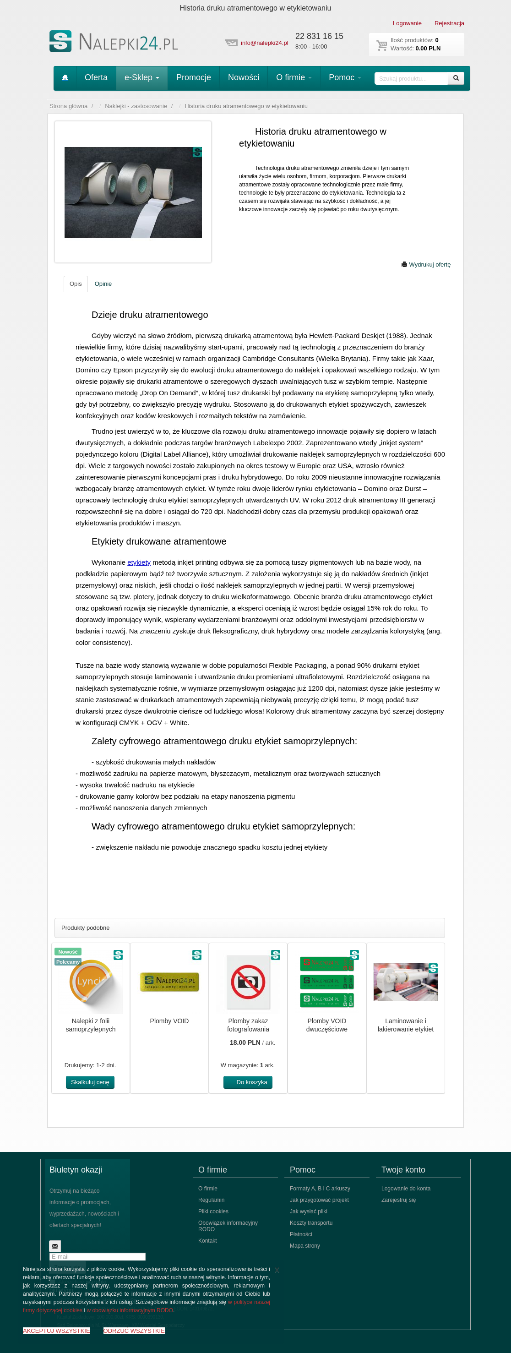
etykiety (139, 562)
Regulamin (211, 1200)
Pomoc (345, 77)
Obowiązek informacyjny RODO (228, 1226)
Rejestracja (449, 23)
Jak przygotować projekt (319, 1200)
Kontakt (207, 1241)
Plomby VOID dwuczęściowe (327, 1025)
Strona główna (68, 106)
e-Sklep (142, 77)
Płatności (301, 1234)
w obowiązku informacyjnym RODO (130, 1310)
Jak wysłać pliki (308, 1211)
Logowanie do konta (405, 1188)
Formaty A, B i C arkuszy (320, 1188)
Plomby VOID (169, 1021)
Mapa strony (305, 1246)
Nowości (243, 77)
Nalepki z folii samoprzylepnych (91, 1025)
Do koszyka (247, 1082)
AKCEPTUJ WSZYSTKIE (56, 1330)
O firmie (294, 77)
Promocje (193, 77)
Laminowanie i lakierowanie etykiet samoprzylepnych (406, 1029)
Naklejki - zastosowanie (136, 106)
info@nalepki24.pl (264, 42)
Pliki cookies (213, 1211)
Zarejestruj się (398, 1200)
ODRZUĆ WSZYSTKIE (134, 1330)
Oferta (96, 77)
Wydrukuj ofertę (426, 264)
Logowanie (407, 23)
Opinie (103, 283)
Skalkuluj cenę (90, 1082)
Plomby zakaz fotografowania (248, 1025)
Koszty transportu (311, 1223)
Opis (76, 283)
